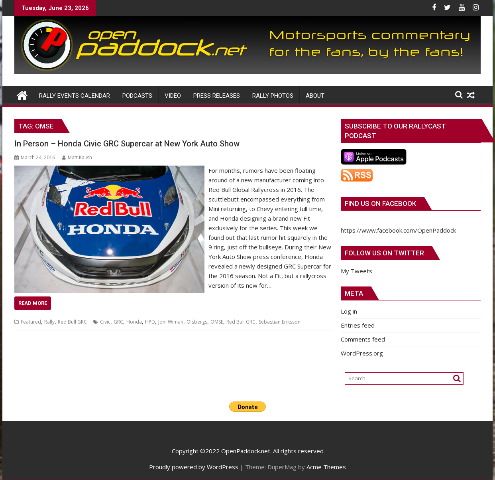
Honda (134, 321)
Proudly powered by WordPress (193, 467)
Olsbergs (197, 321)
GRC (118, 321)
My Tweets (356, 271)
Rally (49, 321)
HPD (150, 321)
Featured (31, 321)
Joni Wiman (170, 321)
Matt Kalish (77, 157)
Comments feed (363, 339)
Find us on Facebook (380, 203)
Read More (32, 303)
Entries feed (358, 325)
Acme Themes (326, 467)
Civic (105, 321)
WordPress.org (362, 353)
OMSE (216, 321)
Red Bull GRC (72, 321)
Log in (349, 311)
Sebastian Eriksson (280, 321)
